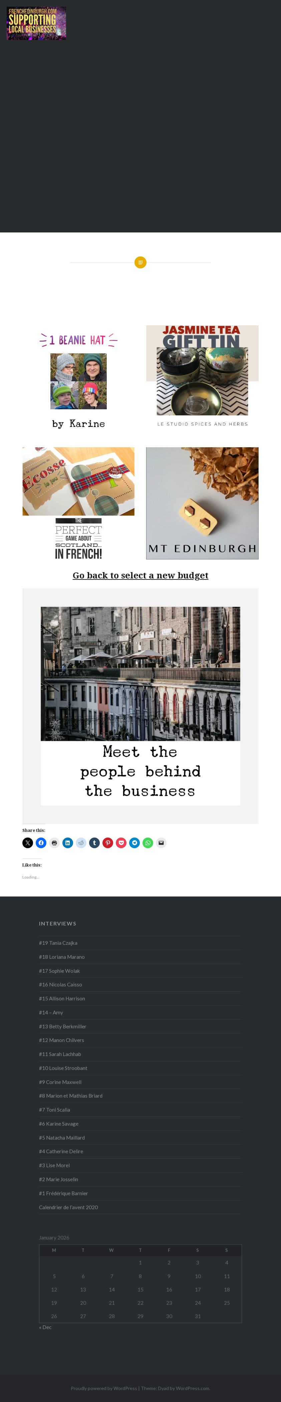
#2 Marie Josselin (58, 1179)
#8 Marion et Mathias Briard (70, 1096)
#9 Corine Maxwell (60, 1082)
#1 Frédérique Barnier (63, 1193)
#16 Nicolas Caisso (60, 984)
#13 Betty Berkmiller (62, 1026)
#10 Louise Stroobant (63, 1068)
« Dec (45, 1327)
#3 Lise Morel (54, 1165)
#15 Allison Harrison (62, 998)
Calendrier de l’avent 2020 (68, 1207)
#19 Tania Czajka (58, 943)
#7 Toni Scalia (54, 1110)
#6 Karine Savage (58, 1124)
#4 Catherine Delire (61, 1151)
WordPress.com (192, 1388)
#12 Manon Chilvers (61, 1040)
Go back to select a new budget (141, 575)
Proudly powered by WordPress (104, 1388)
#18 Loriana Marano (62, 957)
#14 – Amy (51, 1012)
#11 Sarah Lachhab (60, 1054)
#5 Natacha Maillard (62, 1138)
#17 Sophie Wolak (59, 971)
